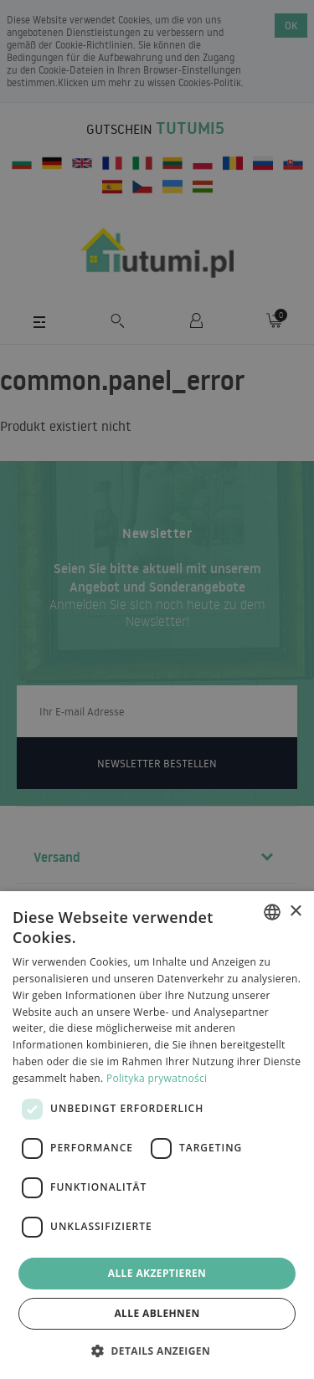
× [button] (295, 911)
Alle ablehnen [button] (156, 1313)
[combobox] (272, 912)
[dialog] (157, 1135)
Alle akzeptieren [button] (157, 1273)
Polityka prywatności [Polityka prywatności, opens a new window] (156, 1078)
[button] (157, 1350)
